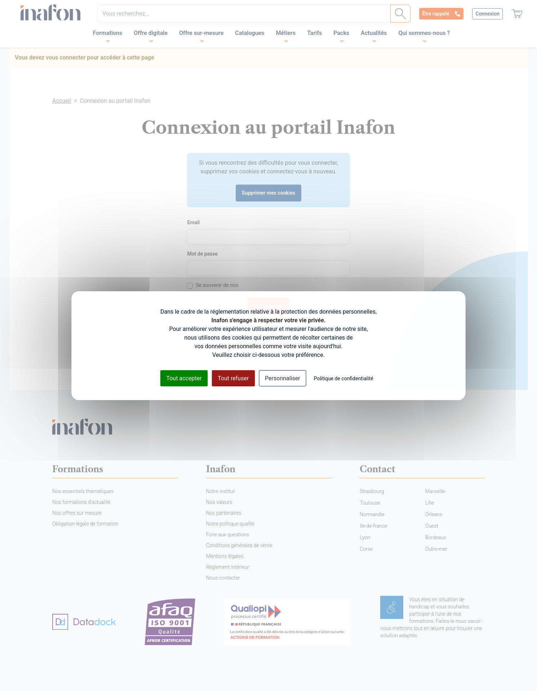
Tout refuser (233, 378)
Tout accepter (183, 378)
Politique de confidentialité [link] (343, 378)
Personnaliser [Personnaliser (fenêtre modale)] (282, 378)
